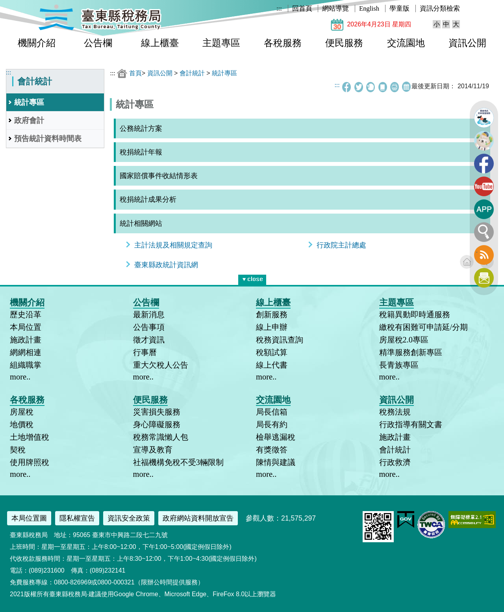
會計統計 (192, 73)
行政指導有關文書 (410, 424)
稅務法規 (395, 411)
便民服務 (344, 43)
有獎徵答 (271, 449)
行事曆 (145, 352)
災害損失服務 (156, 411)
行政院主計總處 (341, 245)
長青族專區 (399, 365)
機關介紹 (37, 43)
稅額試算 (271, 352)
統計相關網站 (141, 223)
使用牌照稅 (29, 462)
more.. (20, 376)
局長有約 (271, 424)
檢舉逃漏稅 (275, 437)
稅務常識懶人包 (160, 437)
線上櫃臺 (160, 43)
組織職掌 (25, 365)
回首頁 (302, 8)
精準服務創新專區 (410, 352)
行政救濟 (395, 462)
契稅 (18, 449)
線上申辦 (271, 327)
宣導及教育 (152, 449)
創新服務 (271, 314)
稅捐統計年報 (141, 152)
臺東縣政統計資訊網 (166, 265)
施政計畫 (25, 339)
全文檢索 (484, 232)
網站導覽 (335, 8)
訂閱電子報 (484, 278)
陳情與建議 (275, 462)
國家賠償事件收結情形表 (159, 176)
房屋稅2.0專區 (404, 339)
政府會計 (29, 120)
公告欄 (98, 43)
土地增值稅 (29, 437)
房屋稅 (21, 411)
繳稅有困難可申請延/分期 (423, 327)
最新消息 (149, 314)
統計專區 (29, 102)
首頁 (135, 73)
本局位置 (25, 327)
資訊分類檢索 (440, 8)
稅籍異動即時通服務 (414, 314)
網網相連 (25, 352)
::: (279, 8)
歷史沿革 (25, 314)
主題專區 (221, 43)
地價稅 (21, 424)
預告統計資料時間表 (48, 138)
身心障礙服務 (156, 424)
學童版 (399, 8)
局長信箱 (271, 411)
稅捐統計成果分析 (148, 199)
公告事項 (149, 327)
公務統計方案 (141, 128)
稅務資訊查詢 (279, 339)
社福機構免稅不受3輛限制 (178, 462)
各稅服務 (283, 43)
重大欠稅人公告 (160, 365)
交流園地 (406, 43)
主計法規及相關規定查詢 (173, 245)
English (369, 8)
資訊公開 (467, 43)
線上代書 (271, 365)
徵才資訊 (149, 339)
